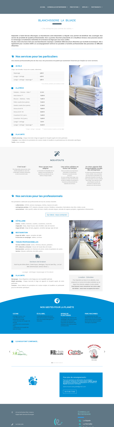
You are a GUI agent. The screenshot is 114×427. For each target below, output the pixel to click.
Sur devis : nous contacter (57, 215)
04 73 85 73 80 (70, 392)
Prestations (74, 7)
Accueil (42, 7)
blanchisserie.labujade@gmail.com (74, 387)
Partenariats (96, 7)
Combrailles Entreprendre (56, 7)
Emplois (85, 7)
